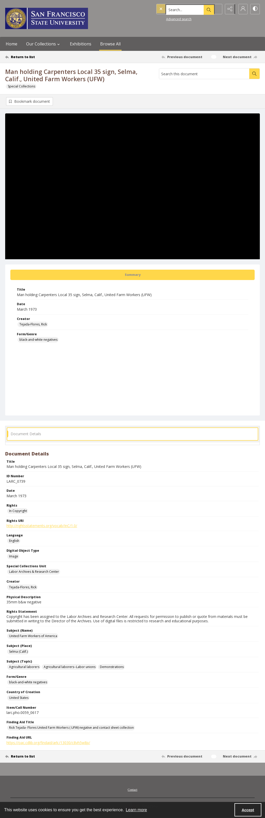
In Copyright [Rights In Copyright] (18, 511)
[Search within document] (254, 74)
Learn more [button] (136, 810)
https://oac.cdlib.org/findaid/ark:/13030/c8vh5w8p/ (48, 742)
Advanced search (168, 18)
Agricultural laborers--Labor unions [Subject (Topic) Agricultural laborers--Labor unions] (69, 667)
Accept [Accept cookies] (248, 810)
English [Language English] (14, 541)
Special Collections (21, 86)
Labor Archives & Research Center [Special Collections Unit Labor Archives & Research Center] (34, 572)
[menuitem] (132, 789)
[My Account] (242, 9)
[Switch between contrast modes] (255, 9)
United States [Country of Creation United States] (18, 698)
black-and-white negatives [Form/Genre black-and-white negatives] (38, 340)
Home (11, 44)
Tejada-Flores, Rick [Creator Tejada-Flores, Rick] (33, 324)
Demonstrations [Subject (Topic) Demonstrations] (112, 667)
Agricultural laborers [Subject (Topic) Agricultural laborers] (24, 667)
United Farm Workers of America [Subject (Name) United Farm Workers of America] (33, 636)
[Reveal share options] (229, 9)
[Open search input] (216, 9)
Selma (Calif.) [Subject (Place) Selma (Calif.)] (18, 652)
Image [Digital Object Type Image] (13, 556)
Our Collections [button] (43, 44)
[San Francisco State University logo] (46, 18)
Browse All (110, 44)
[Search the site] (178, 9)
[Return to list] (39, 57)
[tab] (132, 275)
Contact (132, 790)
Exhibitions (80, 44)
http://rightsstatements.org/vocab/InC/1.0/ (41, 526)
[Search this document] (204, 74)
